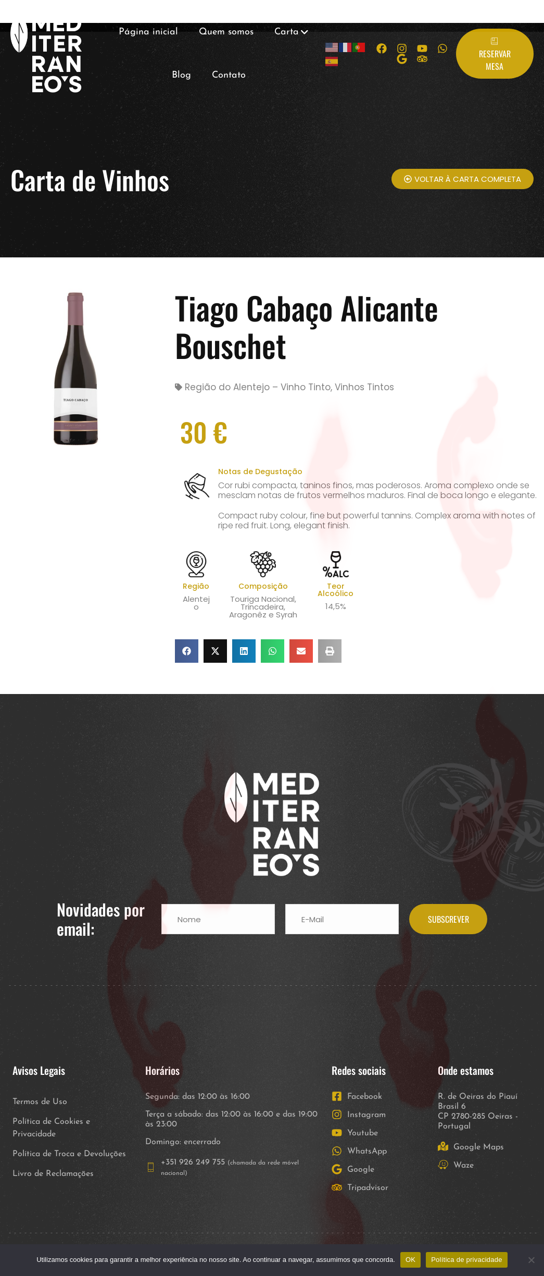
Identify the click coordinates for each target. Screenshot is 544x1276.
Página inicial (148, 32)
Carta (286, 32)
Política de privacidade (466, 1259)
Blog (181, 75)
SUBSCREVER (448, 919)
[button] (186, 651)
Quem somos (226, 32)
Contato (229, 75)
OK (410, 1259)
